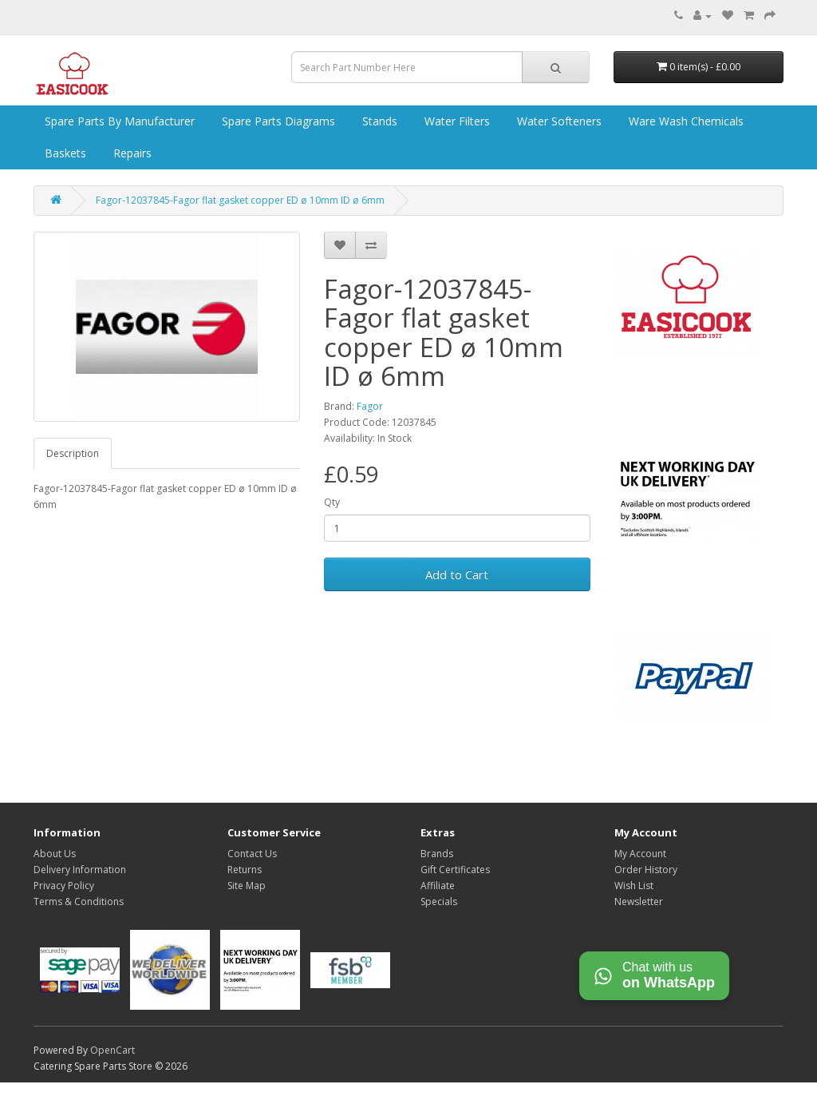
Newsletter (638, 901)
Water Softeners (558, 121)
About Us (55, 853)
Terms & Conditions (79, 901)
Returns (244, 869)
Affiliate (437, 885)
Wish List (633, 885)
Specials (438, 901)
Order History (645, 869)
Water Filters (455, 121)
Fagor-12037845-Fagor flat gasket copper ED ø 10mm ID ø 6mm (240, 200)
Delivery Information (80, 869)
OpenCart (112, 1050)
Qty (332, 502)
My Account (640, 853)
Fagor (370, 406)
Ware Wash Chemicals (685, 121)
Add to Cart (456, 574)
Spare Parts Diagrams (277, 121)
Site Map (246, 885)
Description (72, 453)
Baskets (63, 153)
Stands (378, 121)
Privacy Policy (64, 885)
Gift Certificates (455, 869)
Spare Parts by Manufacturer (118, 121)
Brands (436, 853)
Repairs (131, 153)
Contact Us (252, 853)
